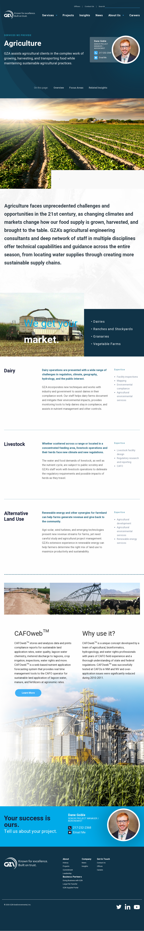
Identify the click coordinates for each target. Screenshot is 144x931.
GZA (19, 14)
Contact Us (124, 6)
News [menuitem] (99, 15)
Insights (85, 866)
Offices (112, 6)
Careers (100, 870)
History (65, 862)
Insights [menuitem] (84, 15)
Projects (66, 866)
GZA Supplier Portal (70, 887)
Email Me (103, 57)
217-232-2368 (105, 52)
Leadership (67, 873)
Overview (59, 88)
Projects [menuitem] (68, 15)
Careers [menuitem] (134, 15)
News (84, 862)
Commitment (68, 870)
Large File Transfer (70, 884)
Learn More (28, 693)
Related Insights (98, 88)
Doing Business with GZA (73, 880)
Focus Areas (76, 88)
